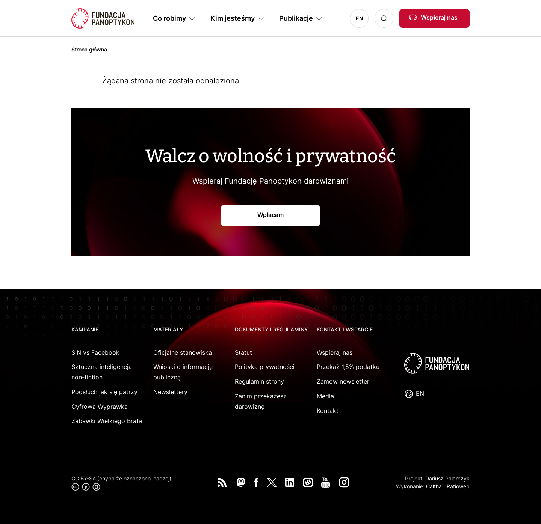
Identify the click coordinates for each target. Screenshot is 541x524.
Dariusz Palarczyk (447, 478)
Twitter (272, 482)
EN (359, 18)
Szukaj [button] (384, 18)
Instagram (344, 482)
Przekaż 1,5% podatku (348, 366)
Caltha (434, 486)
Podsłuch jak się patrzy (104, 392)
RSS (222, 482)
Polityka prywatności (265, 366)
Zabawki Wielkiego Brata (106, 421)
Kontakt (328, 410)
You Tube (325, 482)
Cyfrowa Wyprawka (99, 406)
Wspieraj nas (439, 17)
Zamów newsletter (343, 381)
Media (325, 396)
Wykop (308, 482)
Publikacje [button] (296, 18)
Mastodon (241, 482)
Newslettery (170, 392)
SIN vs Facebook (95, 352)
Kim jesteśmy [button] (232, 18)
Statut (243, 352)
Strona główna (89, 49)
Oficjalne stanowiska (182, 352)
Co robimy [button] (169, 18)
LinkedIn (290, 482)
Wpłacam (270, 214)
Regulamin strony (259, 381)
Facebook (256, 482)
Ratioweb (458, 486)
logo (436, 363)
